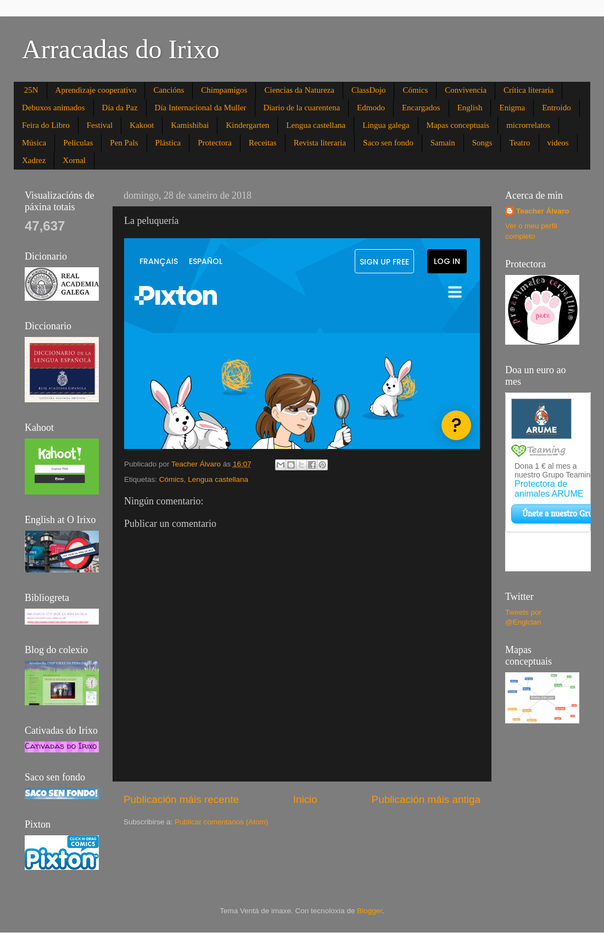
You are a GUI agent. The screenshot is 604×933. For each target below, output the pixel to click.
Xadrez (34, 160)
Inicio (305, 799)
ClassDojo (368, 90)
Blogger (369, 911)
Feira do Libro (46, 125)
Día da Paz (120, 107)
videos (558, 142)
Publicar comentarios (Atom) (221, 822)
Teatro (519, 142)
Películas (78, 142)
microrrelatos (528, 125)
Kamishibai (190, 125)
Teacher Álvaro (542, 211)
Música (34, 142)
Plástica (168, 142)
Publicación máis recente (181, 799)
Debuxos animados (53, 107)
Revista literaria (320, 142)
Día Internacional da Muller (201, 107)
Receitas (263, 142)
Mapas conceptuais (458, 125)
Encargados (421, 107)
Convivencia (465, 90)
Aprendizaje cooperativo (96, 90)
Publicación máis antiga (426, 799)
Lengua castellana (315, 125)
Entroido (556, 107)
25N (31, 90)
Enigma (512, 107)
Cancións (168, 90)
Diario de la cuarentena (302, 107)
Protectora (215, 142)
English (470, 107)
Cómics (415, 90)
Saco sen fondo (388, 142)
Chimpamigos (224, 90)
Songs (482, 142)
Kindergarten (247, 125)
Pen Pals (124, 142)
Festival (100, 125)
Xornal (74, 160)
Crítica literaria (528, 90)
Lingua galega (385, 125)
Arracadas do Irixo (121, 49)
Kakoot (142, 125)
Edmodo (371, 107)
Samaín (442, 142)
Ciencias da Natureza (299, 90)
